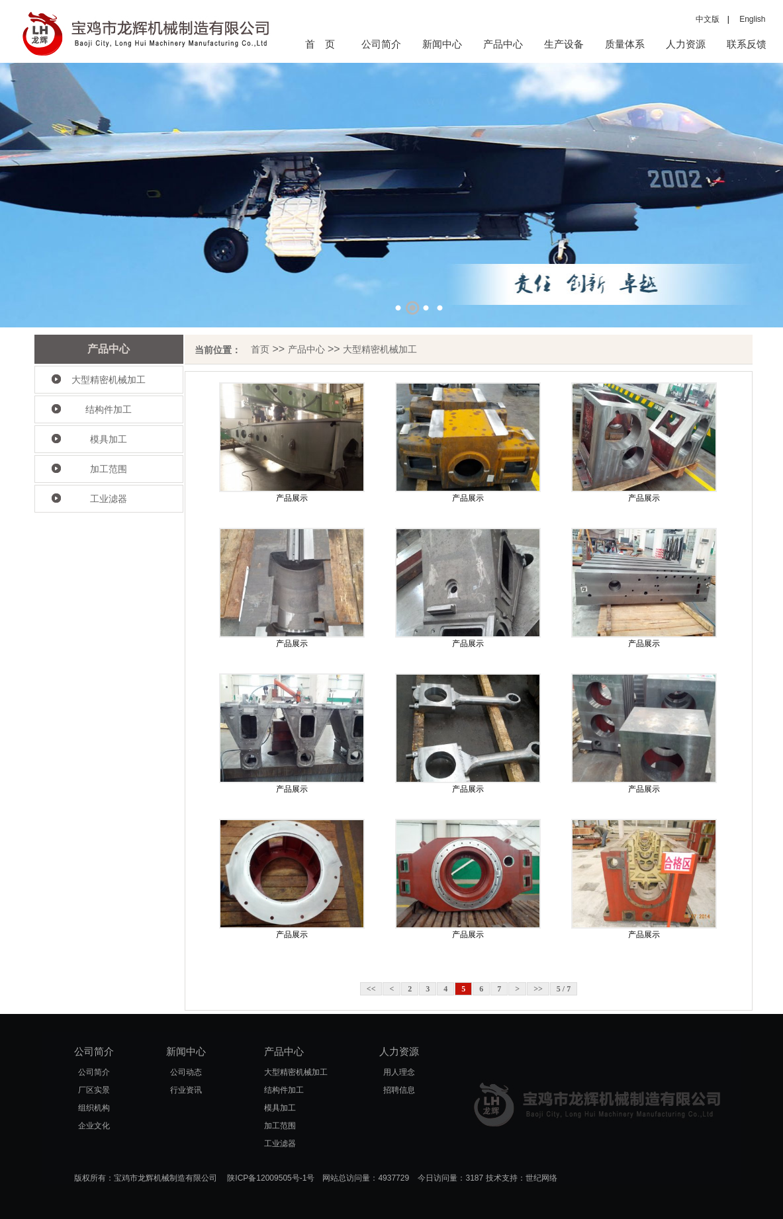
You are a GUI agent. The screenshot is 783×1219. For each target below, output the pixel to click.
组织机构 (94, 1108)
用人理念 (399, 1072)
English (748, 19)
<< (371, 988)
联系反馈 (746, 44)
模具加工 (108, 439)
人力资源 (686, 44)
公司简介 (381, 44)
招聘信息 (399, 1090)
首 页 (320, 44)
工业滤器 (108, 498)
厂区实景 (94, 1090)
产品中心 (503, 44)
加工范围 (108, 469)
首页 (260, 349)
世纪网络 (541, 1178)
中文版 (707, 19)
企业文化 (94, 1125)
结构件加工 (108, 409)
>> (538, 988)
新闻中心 (442, 44)
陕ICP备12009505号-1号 (270, 1178)
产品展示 (292, 498)
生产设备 (564, 44)
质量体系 (625, 44)
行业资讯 (186, 1090)
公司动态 (186, 1072)
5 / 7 (564, 988)
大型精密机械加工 (108, 379)
